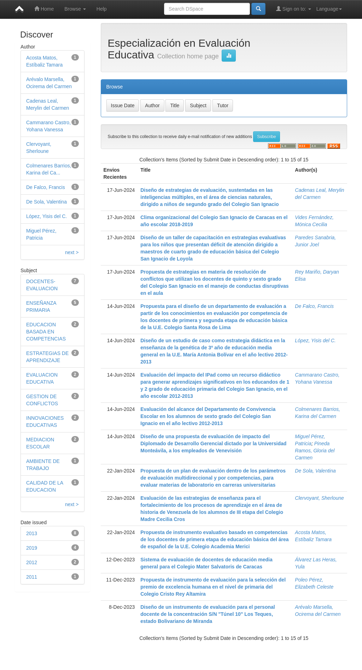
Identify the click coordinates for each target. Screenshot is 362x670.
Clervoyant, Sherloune (319, 498)
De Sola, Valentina (46, 202)
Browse (75, 9)
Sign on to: (293, 9)
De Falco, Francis (45, 187)
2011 (31, 577)
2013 (31, 533)
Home (44, 9)
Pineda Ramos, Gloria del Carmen (314, 450)
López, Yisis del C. (46, 216)
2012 (31, 562)
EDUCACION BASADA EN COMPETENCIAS (46, 332)
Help (102, 9)
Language (329, 9)
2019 (31, 548)
